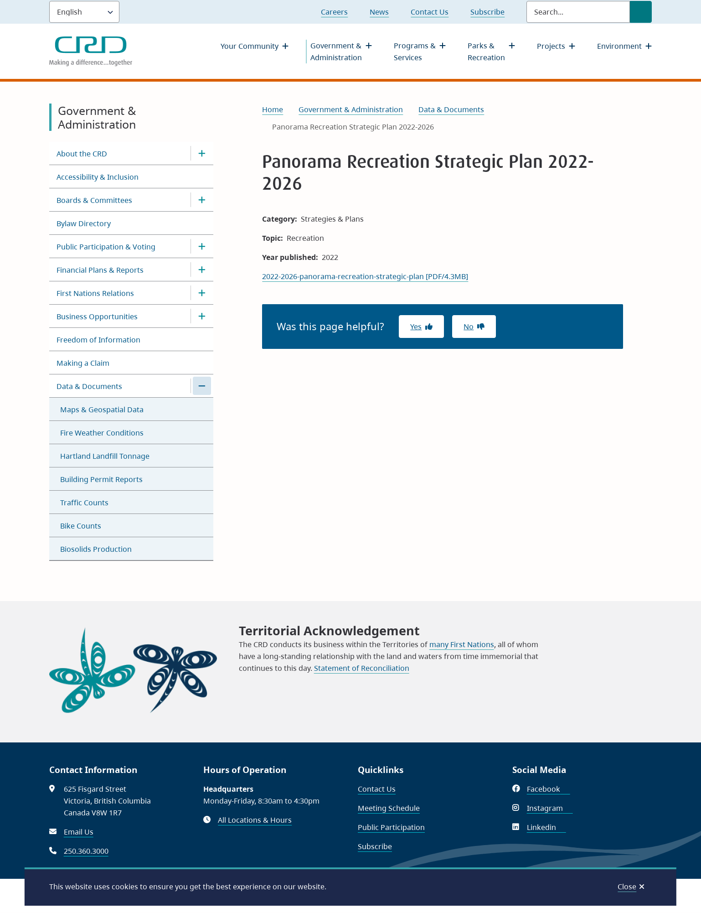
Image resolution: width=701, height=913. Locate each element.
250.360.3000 (86, 851)
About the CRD (82, 154)
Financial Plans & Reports (100, 270)
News (379, 12)
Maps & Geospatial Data (102, 410)
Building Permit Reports (101, 479)
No (469, 327)
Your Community (249, 46)
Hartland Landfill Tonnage (104, 456)
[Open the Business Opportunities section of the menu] (202, 316)
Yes (416, 327)
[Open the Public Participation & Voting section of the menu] (202, 246)
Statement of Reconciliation (361, 668)
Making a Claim (83, 363)
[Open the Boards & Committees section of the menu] (202, 200)
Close (627, 887)
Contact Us (429, 12)
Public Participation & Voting (106, 247)
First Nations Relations (95, 293)
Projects (551, 46)
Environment (619, 46)
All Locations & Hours (255, 820)
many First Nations (461, 644)
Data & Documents (89, 386)
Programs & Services (415, 51)
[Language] (84, 12)
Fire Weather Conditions (102, 433)
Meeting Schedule (389, 808)
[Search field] (578, 12)
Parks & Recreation (486, 51)
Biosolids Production (96, 549)
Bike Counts (80, 526)
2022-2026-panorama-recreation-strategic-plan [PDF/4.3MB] (365, 276)
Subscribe (487, 12)
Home (272, 109)
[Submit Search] (641, 12)
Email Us (78, 832)
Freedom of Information (98, 340)
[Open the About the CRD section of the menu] (202, 153)
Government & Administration (336, 51)
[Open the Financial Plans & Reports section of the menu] (202, 269)
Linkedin (546, 827)
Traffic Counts (84, 503)
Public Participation (391, 827)
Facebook (548, 789)
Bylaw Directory (84, 223)
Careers (334, 12)
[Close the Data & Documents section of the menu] (202, 386)
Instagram (550, 808)
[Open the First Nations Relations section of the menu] (202, 293)
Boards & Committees (94, 200)
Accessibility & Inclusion (98, 177)
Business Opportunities (97, 316)
